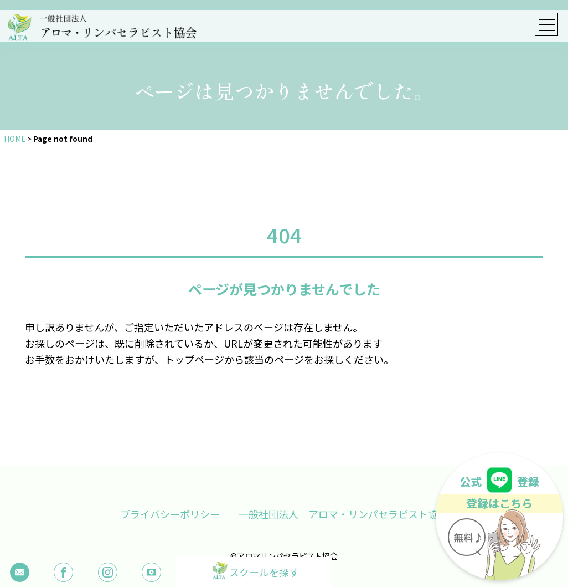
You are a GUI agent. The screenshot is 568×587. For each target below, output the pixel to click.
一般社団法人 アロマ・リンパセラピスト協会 (343, 514)
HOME (14, 138)
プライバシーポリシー (169, 514)
